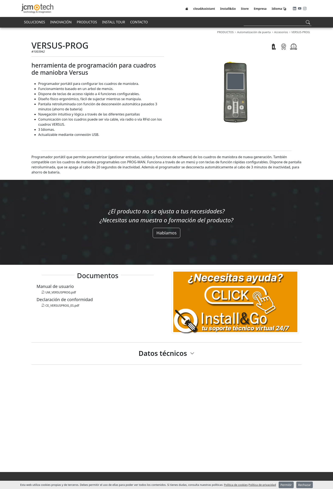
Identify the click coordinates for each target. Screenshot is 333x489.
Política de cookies (236, 485)
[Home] (186, 8)
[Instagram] (304, 8)
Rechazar (304, 485)
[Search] (278, 22)
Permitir (286, 485)
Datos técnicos (163, 353)
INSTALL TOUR (113, 22)
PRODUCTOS (87, 22)
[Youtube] (300, 8)
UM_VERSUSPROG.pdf (59, 292)
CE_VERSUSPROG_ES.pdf (60, 305)
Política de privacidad (262, 485)
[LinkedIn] (295, 8)
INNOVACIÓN (61, 22)
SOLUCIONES (34, 22)
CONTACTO (139, 22)
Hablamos (166, 233)
